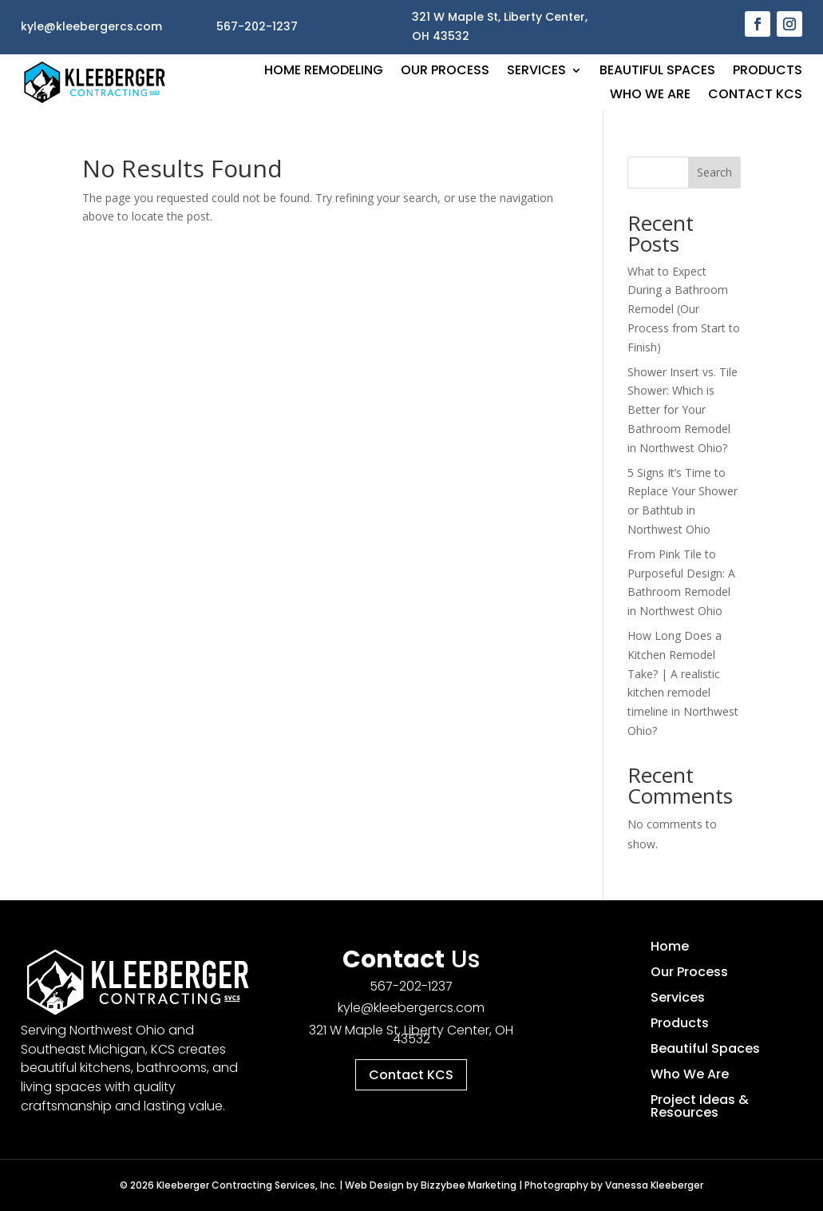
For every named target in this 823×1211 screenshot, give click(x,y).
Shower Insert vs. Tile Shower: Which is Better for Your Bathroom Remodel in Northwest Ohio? (682, 409)
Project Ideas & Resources (700, 1106)
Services (536, 72)
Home (670, 946)
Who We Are (650, 96)
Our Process (445, 72)
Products (767, 72)
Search (714, 172)
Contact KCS (755, 96)
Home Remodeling (323, 72)
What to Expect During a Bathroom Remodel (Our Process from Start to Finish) (683, 309)
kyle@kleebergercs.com (411, 1008)
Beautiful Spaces (657, 72)
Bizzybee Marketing (468, 1185)
